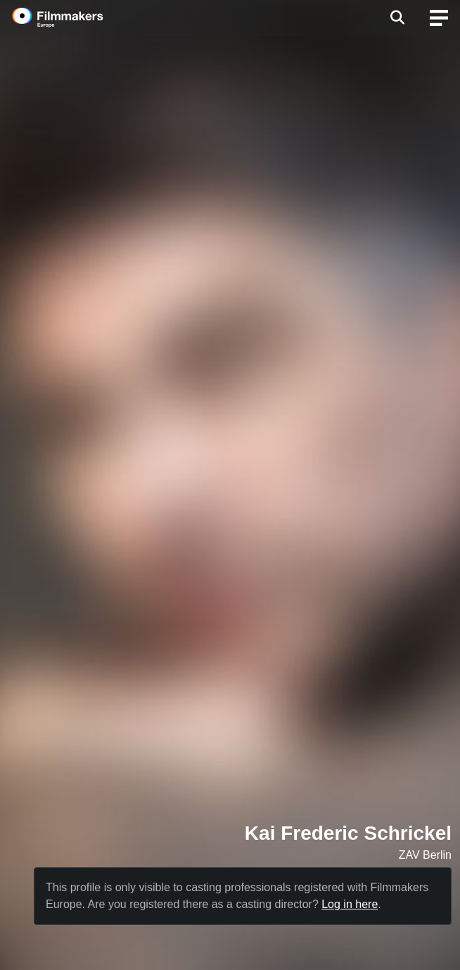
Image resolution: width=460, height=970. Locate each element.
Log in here (349, 904)
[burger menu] (439, 18)
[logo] (74, 17)
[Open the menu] (397, 17)
